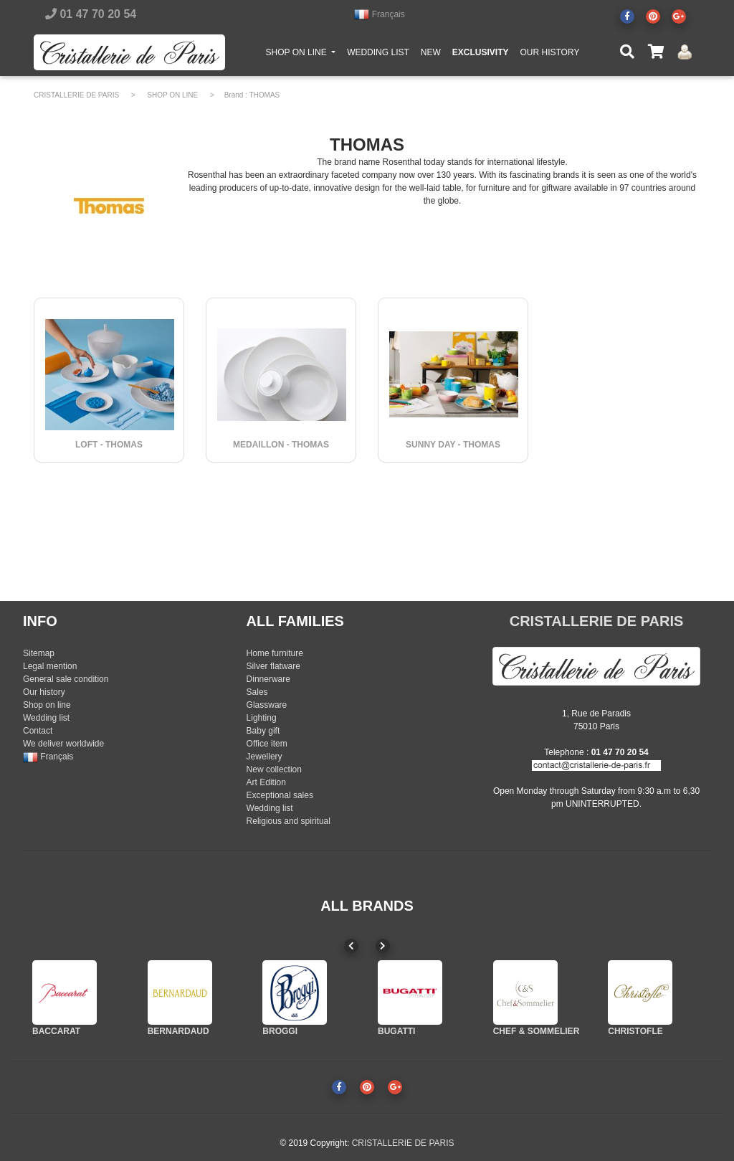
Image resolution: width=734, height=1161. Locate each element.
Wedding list (46, 718)
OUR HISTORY (549, 55)
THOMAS (264, 95)
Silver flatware (273, 666)
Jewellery (264, 757)
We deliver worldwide (63, 744)
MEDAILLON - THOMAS (281, 445)
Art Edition (266, 782)
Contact (37, 731)
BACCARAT (56, 1031)
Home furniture (275, 653)
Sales (257, 692)
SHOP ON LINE (304, 54)
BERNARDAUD (178, 1031)
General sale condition (65, 679)
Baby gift (263, 731)
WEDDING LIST (378, 55)
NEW (431, 55)
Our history (44, 692)
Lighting (262, 718)
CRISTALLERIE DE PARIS (76, 95)
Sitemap (38, 653)
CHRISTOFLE (635, 1031)
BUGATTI (396, 1031)
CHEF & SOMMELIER (536, 1031)
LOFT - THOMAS (109, 445)
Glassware (267, 705)
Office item (267, 744)
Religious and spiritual (288, 821)
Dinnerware (268, 679)
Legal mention (50, 666)
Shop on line (47, 705)
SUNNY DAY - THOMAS (453, 445)
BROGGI (279, 1031)
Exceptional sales (280, 795)
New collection (274, 769)
